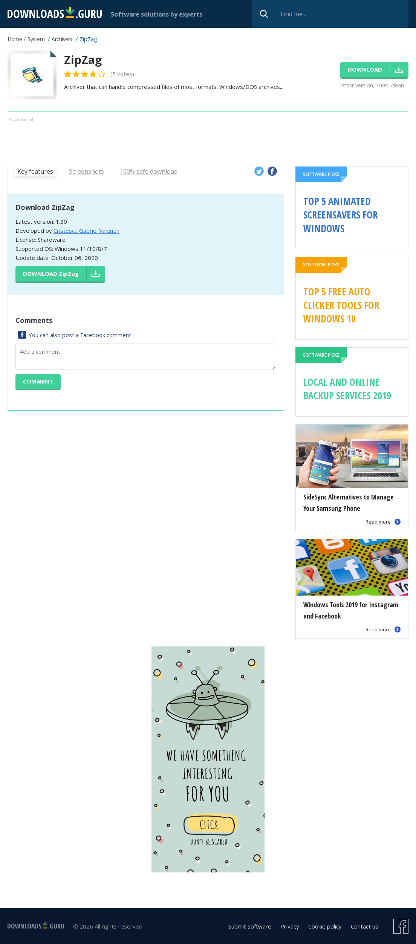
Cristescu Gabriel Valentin (86, 230)
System (36, 39)
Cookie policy (325, 926)
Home (15, 39)
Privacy (289, 926)
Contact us (364, 926)
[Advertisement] (204, 140)
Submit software (249, 926)
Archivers (62, 39)
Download (51, 273)
